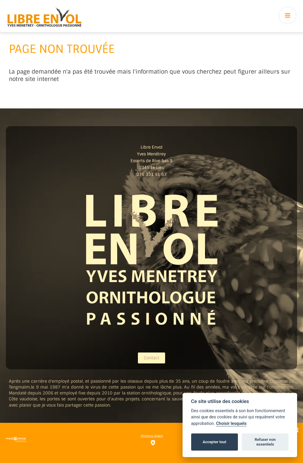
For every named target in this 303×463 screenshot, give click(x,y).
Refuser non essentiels (264, 441)
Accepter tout (214, 442)
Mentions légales (152, 436)
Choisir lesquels (231, 423)
